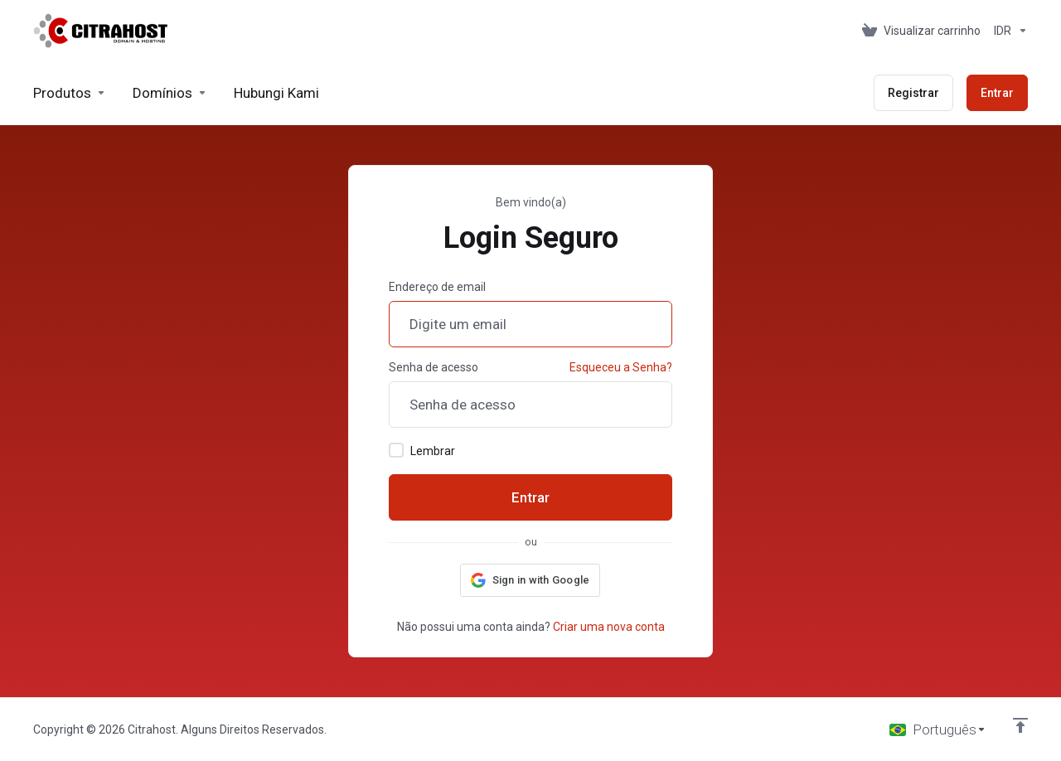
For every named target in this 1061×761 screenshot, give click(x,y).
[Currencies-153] (1007, 31)
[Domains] (169, 92)
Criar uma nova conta (609, 626)
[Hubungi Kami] (276, 92)
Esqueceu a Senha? (620, 367)
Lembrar (422, 450)
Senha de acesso (433, 367)
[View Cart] (921, 31)
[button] (530, 580)
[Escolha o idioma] (938, 729)
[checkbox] (396, 450)
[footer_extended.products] (69, 92)
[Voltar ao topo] (1020, 725)
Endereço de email (437, 286)
